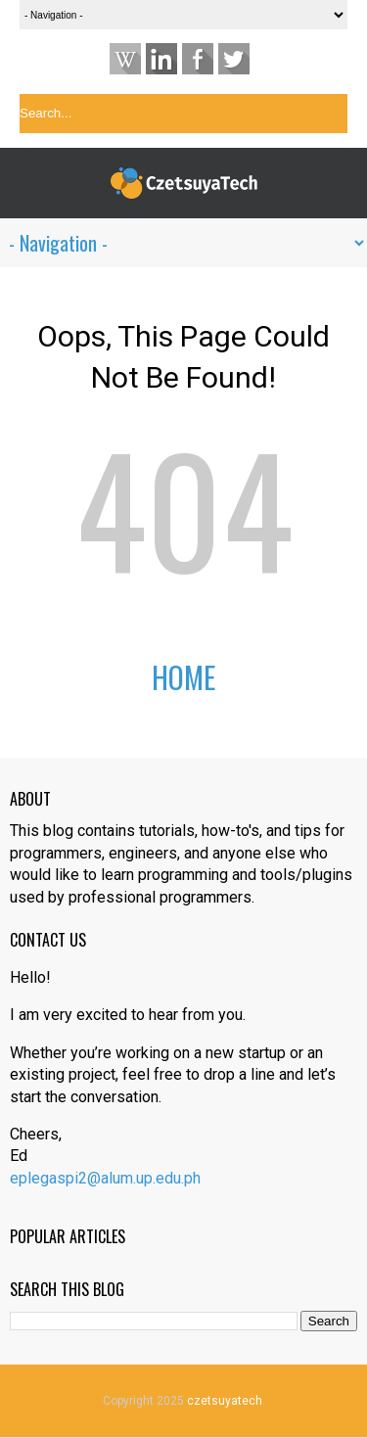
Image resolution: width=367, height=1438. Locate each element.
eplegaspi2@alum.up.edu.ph (105, 1178)
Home (183, 677)
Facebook (197, 58)
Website (125, 58)
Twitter (234, 58)
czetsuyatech (224, 1401)
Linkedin (161, 58)
